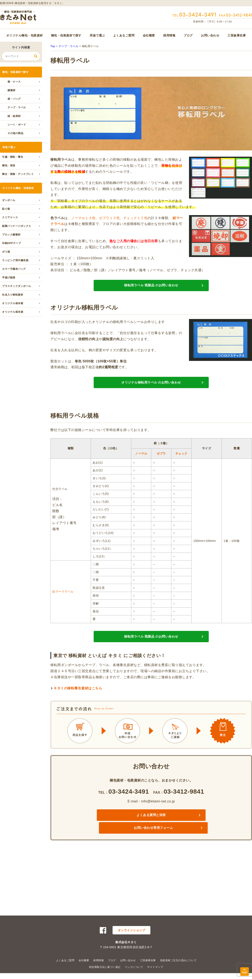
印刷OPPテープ (11, 243)
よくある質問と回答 (117, 833)
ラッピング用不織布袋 (15, 260)
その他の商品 (15, 133)
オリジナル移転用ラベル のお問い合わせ (151, 391)
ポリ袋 (6, 251)
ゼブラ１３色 (109, 218)
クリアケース (10, 217)
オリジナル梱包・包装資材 (24, 35)
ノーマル (141, 465)
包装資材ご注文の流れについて (178, 960)
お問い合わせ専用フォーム (185, 833)
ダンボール (8, 200)
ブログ (188, 35)
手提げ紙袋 (8, 277)
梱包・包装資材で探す (66, 35)
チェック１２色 (135, 218)
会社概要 (149, 35)
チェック (181, 465)
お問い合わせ (210, 35)
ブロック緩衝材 (11, 234)
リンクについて (134, 967)
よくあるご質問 (124, 35)
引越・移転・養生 (12, 156)
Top (52, 46)
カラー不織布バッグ (14, 268)
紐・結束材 (14, 116)
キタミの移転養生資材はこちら (78, 706)
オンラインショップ (131, 930)
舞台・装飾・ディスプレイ (18, 174)
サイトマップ (155, 967)
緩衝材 (12, 90)
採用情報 (169, 35)
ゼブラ (161, 465)
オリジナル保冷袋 (12, 311)
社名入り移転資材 (12, 294)
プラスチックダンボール (16, 286)
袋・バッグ (14, 98)
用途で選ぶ (97, 35)
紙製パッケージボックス (16, 226)
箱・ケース (14, 81)
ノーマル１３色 (83, 218)
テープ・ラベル (17, 107)
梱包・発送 (8, 165)
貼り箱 (6, 208)
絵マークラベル (63, 603)
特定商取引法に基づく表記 (105, 967)
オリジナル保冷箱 (12, 303)
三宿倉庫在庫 (236, 35)
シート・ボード (17, 124)
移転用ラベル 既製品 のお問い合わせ (151, 288)
